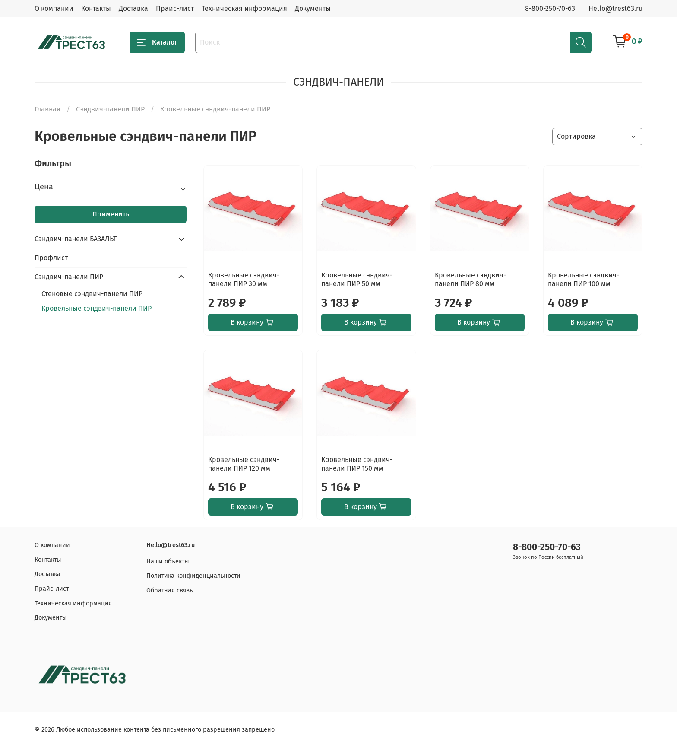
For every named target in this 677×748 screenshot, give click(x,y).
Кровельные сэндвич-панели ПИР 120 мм (243, 463)
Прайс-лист (175, 8)
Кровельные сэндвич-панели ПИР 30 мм (243, 279)
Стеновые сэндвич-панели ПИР (91, 294)
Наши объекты (167, 561)
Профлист (51, 258)
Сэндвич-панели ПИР (110, 109)
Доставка (133, 8)
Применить (110, 214)
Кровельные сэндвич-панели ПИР (96, 308)
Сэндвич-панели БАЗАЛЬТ (76, 239)
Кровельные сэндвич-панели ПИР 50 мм (356, 279)
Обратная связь (169, 590)
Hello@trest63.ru (615, 8)
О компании (54, 8)
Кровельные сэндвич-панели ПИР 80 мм (470, 279)
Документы (313, 8)
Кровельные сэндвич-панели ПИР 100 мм (583, 279)
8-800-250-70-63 (550, 8)
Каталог (157, 42)
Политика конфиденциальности (193, 575)
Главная (47, 109)
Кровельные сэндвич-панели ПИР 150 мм (356, 463)
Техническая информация (244, 8)
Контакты (96, 8)
